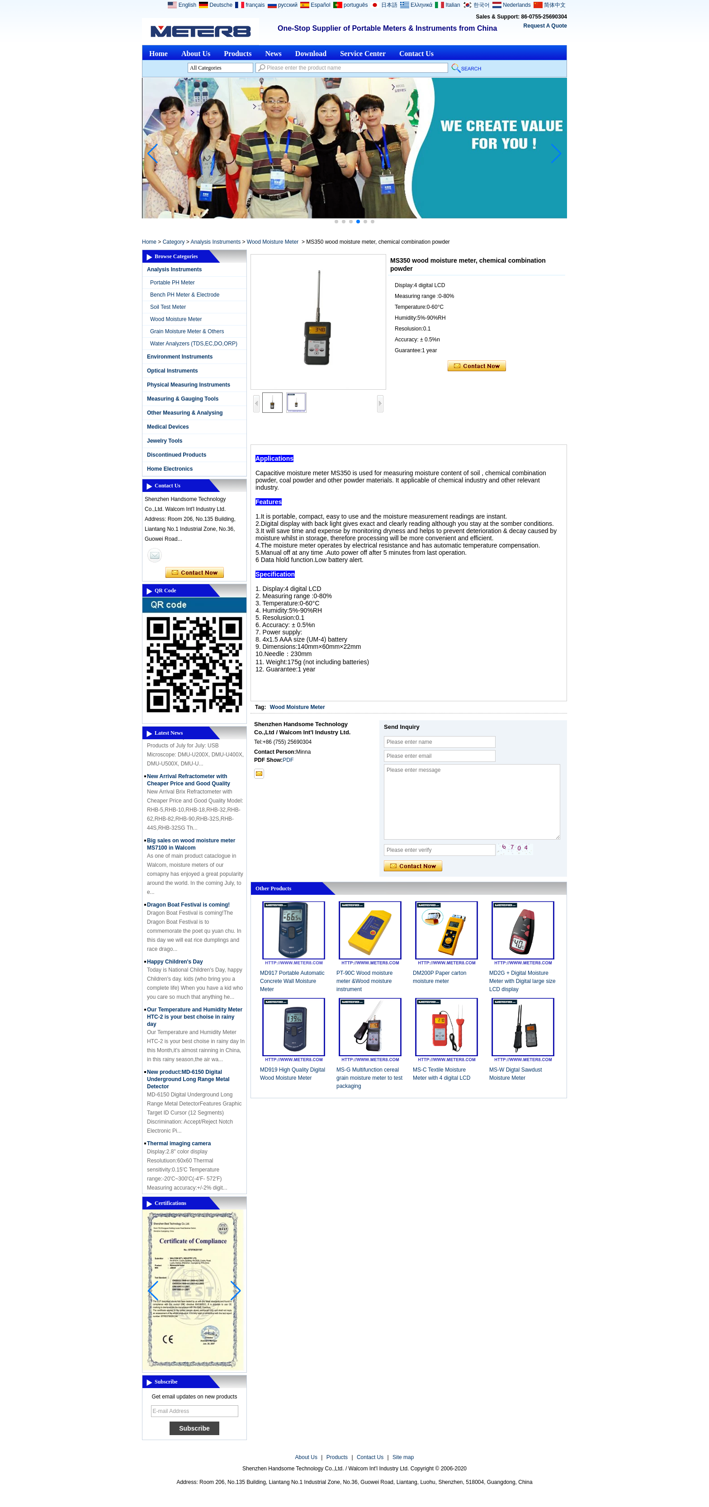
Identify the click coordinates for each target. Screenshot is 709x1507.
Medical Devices (168, 427)
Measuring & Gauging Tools (182, 399)
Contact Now (194, 573)
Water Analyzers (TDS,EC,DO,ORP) (193, 343)
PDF (288, 760)
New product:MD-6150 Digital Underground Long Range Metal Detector (188, 1081)
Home (158, 53)
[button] (336, 221)
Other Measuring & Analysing (185, 413)
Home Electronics (170, 469)
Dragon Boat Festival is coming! (188, 907)
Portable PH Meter (172, 282)
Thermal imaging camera (179, 1146)
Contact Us (416, 53)
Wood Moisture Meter (273, 242)
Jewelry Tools (164, 441)
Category (174, 242)
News (273, 53)
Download (310, 53)
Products (237, 53)
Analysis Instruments (215, 242)
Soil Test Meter (168, 307)
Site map (403, 1457)
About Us (195, 53)
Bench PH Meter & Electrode (184, 295)
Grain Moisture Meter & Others (187, 331)
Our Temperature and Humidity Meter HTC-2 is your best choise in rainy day (194, 1019)
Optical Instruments (172, 371)
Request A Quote (545, 26)
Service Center (363, 53)
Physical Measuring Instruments (188, 385)
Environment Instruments (180, 357)
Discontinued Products (176, 455)
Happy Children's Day (175, 964)
